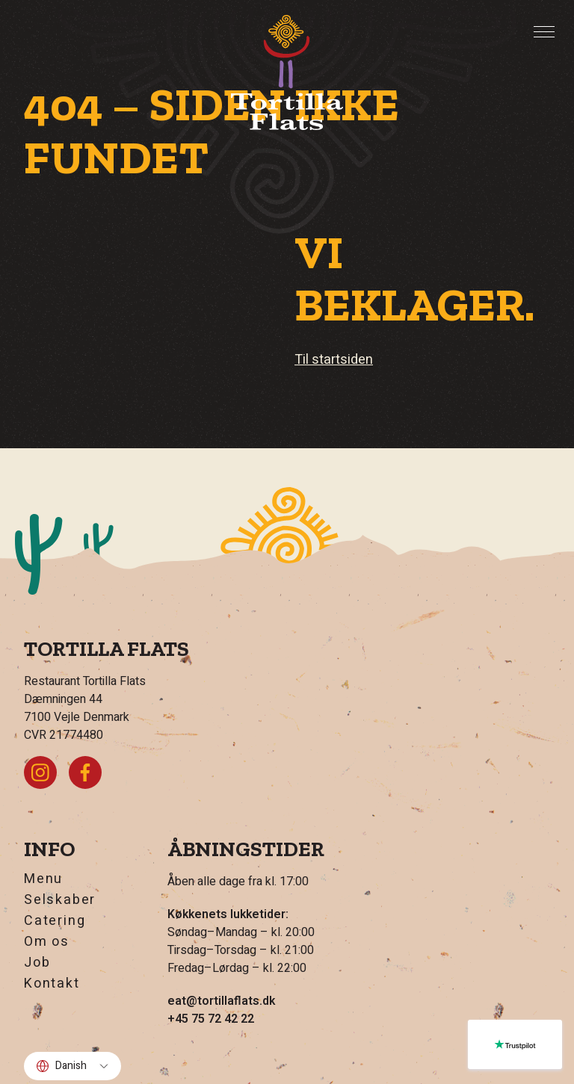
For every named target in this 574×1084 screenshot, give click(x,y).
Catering (54, 921)
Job (37, 963)
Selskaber (60, 900)
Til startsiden (333, 360)
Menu (43, 879)
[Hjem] (287, 72)
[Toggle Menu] (544, 32)
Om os (47, 942)
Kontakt (52, 984)
